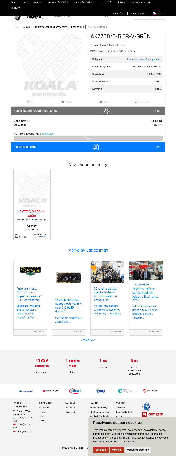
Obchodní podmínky (59, 3)
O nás (25, 3)
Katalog (26, 26)
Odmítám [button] (117, 449)
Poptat (88, 138)
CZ (157, 13)
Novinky (38, 3)
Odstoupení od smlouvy (101, 412)
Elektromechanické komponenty (50, 26)
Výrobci (121, 3)
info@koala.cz (24, 431)
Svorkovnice (77, 26)
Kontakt (15, 8)
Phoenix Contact (124, 412)
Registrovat (70, 412)
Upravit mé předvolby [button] (138, 449)
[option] (41, 366)
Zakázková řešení (140, 3)
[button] (31, 101)
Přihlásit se (70, 407)
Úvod (13, 3)
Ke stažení (105, 3)
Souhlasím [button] (101, 449)
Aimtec (119, 416)
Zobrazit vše (88, 340)
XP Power (121, 407)
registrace (48, 133)
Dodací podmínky (84, 3)
